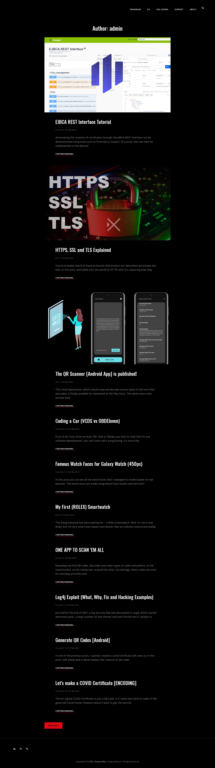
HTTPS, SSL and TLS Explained (84, 249)
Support (179, 7)
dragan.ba (136, 7)
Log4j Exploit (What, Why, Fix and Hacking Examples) (105, 596)
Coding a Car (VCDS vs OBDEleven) (88, 420)
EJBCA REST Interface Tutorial (83, 121)
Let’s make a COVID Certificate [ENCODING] (96, 682)
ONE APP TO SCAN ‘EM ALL (80, 549)
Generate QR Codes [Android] (83, 639)
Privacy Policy (100, 761)
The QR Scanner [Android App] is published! (97, 373)
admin (74, 130)
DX (149, 7)
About (193, 7)
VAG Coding (163, 7)
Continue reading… (65, 154)
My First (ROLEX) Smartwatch (83, 506)
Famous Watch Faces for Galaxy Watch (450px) (99, 463)
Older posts (53, 725)
